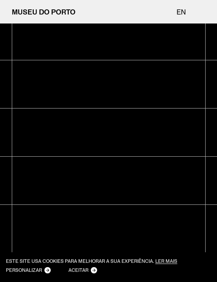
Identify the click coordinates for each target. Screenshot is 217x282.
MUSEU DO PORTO (43, 12)
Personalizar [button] (24, 269)
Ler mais (166, 261)
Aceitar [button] (78, 269)
